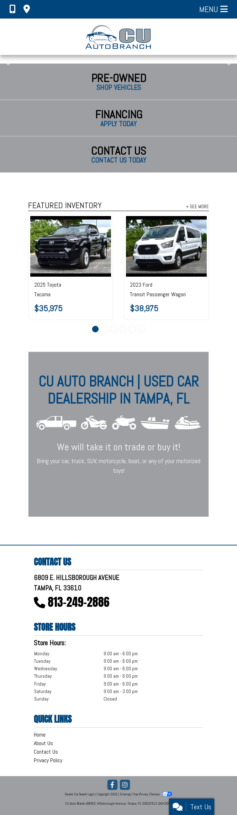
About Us (43, 743)
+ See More (197, 206)
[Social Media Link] (125, 785)
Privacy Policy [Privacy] (48, 760)
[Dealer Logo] (118, 36)
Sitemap (125, 794)
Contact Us (46, 751)
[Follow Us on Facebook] (112, 785)
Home (40, 734)
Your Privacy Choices (152, 794)
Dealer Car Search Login (80, 794)
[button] (6, 59)
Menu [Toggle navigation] (213, 9)
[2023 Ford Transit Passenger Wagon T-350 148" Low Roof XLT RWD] (166, 246)
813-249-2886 (79, 602)
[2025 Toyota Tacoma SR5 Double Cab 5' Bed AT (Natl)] (70, 246)
